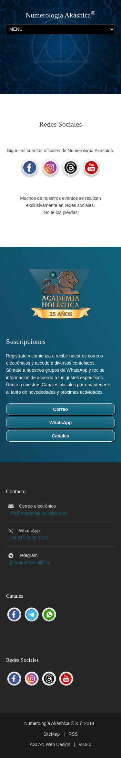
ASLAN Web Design (50, 744)
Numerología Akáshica (58, 15)
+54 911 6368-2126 (28, 537)
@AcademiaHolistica (29, 562)
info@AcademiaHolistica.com (38, 513)
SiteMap (51, 734)
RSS (73, 734)
